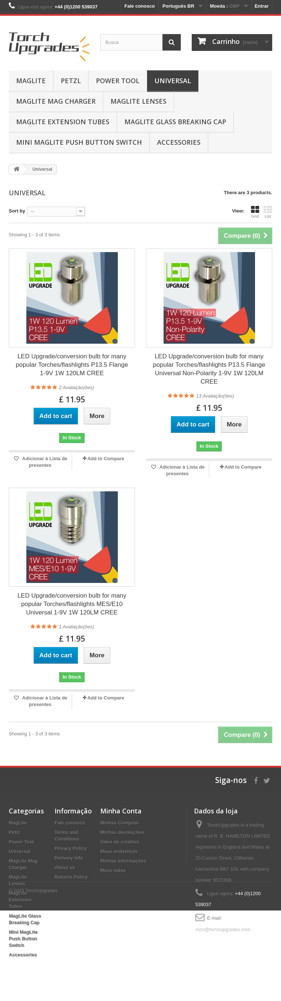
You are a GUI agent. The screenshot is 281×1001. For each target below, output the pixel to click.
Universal (172, 80)
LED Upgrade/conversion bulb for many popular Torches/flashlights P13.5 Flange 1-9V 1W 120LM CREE (72, 365)
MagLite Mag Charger (55, 101)
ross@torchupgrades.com (222, 929)
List (267, 211)
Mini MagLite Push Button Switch (79, 142)
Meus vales (112, 870)
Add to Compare (105, 458)
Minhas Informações (123, 861)
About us (65, 867)
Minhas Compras (119, 822)
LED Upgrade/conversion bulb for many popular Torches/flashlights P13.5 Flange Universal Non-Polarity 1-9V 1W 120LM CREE (209, 369)
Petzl (71, 80)
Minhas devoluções (122, 832)
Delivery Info (69, 858)
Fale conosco (139, 6)
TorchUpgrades (42, 981)
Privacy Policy (71, 848)
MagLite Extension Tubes (62, 121)
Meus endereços (119, 851)
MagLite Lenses (138, 101)
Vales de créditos (119, 842)
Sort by (17, 211)
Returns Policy (71, 877)
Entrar (262, 6)
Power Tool (117, 80)
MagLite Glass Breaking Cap (175, 121)
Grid (255, 211)
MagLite (31, 80)
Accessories (179, 142)
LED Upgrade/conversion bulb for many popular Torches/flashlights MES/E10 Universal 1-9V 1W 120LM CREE (72, 604)
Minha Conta (121, 810)
